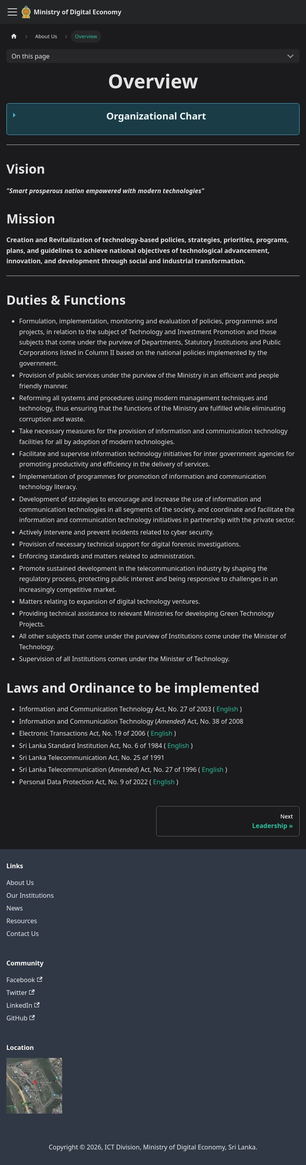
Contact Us (22, 933)
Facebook (24, 979)
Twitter (20, 992)
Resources (21, 920)
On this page (31, 56)
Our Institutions (30, 895)
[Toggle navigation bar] (12, 12)
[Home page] (14, 36)
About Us (20, 882)
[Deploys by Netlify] (34, 1111)
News (14, 908)
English (227, 709)
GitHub (20, 1018)
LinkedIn (22, 1005)
